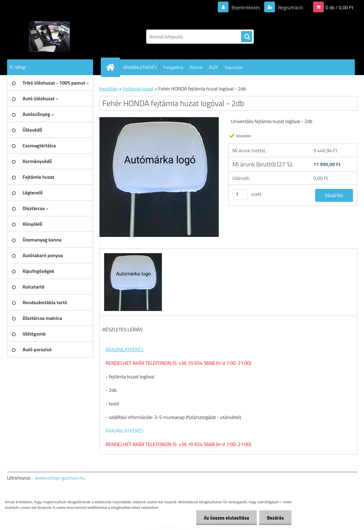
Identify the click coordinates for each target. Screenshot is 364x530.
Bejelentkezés (245, 7)
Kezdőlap (108, 88)
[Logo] (49, 36)
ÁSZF (213, 67)
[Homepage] (113, 67)
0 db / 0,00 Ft (340, 7)
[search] (246, 37)
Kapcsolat (234, 67)
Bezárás (275, 517)
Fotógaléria (173, 67)
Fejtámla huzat (138, 88)
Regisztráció (290, 7)
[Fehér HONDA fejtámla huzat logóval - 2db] (132, 254)
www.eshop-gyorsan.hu (60, 477)
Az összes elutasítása (226, 517)
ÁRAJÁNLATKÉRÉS (140, 67)
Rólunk (196, 67)
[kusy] (240, 194)
